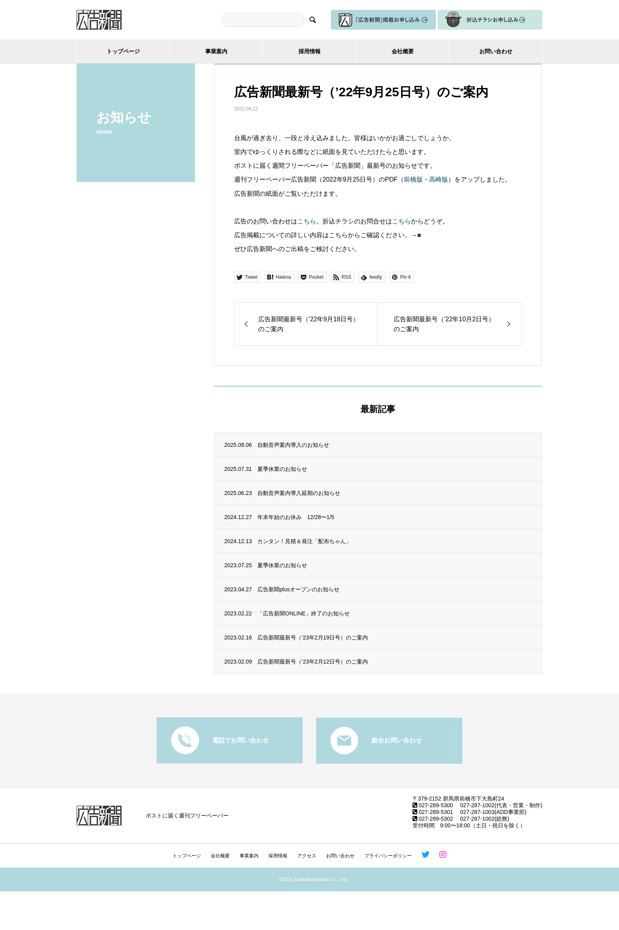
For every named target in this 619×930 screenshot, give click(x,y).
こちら (306, 221)
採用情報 (309, 51)
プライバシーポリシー (388, 856)
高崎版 (438, 179)
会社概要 (403, 51)
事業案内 (216, 51)
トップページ (123, 51)
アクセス (306, 856)
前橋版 (413, 179)
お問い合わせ (495, 51)
